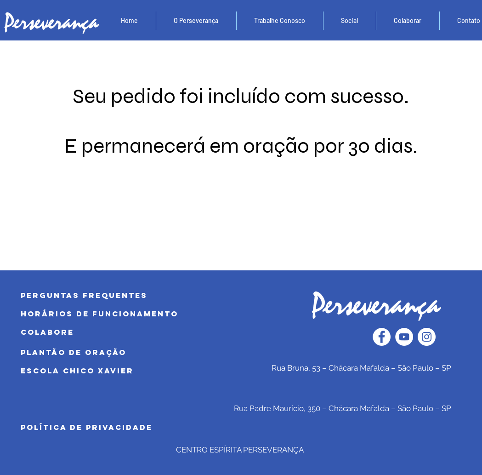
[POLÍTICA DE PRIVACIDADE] (111, 427)
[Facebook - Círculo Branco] (382, 337)
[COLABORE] (111, 332)
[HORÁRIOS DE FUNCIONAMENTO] (111, 314)
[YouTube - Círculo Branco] (404, 337)
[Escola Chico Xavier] (111, 371)
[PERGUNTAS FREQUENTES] (112, 295)
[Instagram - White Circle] (427, 337)
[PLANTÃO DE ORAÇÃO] (111, 352)
